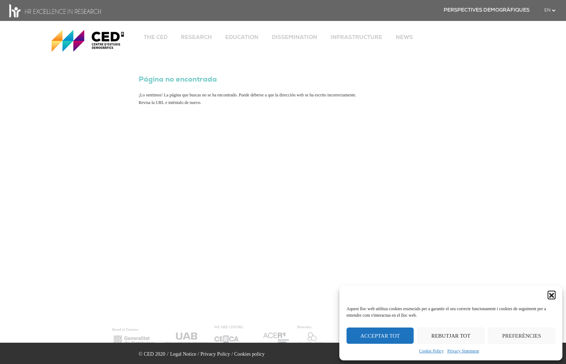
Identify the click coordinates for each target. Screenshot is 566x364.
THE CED (155, 37)
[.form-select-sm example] (550, 10)
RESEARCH (196, 37)
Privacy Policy (215, 354)
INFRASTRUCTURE (356, 37)
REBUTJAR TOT (450, 336)
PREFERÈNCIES (521, 336)
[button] (551, 294)
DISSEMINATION (294, 37)
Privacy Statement (463, 351)
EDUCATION (241, 37)
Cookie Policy (431, 351)
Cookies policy (249, 354)
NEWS (404, 37)
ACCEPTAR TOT (380, 336)
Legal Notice (183, 354)
